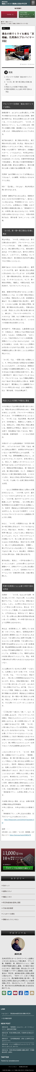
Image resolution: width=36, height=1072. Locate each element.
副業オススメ (7, 891)
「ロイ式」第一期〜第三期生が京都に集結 (19, 83)
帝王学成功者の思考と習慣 (11, 902)
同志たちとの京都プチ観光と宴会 (16, 87)
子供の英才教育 (8, 908)
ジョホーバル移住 (8, 914)
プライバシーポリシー (12, 1066)
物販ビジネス (8, 21)
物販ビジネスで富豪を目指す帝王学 (18, 3)
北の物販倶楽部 (7, 1018)
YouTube (9, 14)
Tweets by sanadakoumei (10, 1061)
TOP (2, 21)
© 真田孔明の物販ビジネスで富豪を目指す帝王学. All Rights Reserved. (18, 1070)
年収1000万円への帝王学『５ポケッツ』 (27, 14)
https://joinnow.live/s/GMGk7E (20, 835)
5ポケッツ (6, 885)
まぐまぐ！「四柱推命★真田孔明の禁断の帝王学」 (17, 1013)
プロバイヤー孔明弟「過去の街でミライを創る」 (19, 78)
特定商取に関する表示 (23, 1066)
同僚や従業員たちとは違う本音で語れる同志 (19, 90)
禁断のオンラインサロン (11, 919)
